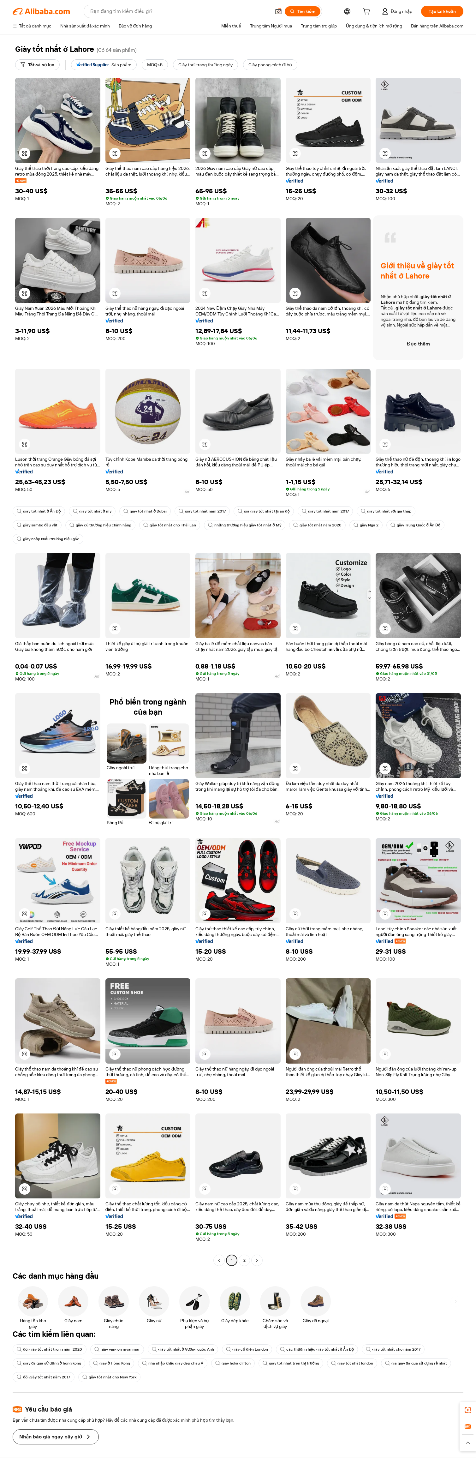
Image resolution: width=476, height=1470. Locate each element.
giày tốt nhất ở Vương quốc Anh (183, 1349)
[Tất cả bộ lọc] (37, 64)
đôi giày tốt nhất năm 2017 (43, 1377)
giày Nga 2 (366, 525)
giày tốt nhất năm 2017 (202, 511)
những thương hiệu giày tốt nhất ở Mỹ (244, 525)
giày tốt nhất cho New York (109, 1377)
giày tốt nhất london (352, 1363)
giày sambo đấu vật (37, 525)
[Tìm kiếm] (302, 11)
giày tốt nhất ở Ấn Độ (39, 511)
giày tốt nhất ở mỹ (92, 511)
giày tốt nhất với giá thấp (386, 511)
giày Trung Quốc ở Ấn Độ (415, 525)
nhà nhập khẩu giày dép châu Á (172, 1363)
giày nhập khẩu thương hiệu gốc (48, 539)
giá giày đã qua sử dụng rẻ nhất (416, 1363)
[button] (278, 11)
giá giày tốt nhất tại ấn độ (264, 511)
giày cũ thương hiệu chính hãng (100, 525)
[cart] (367, 12)
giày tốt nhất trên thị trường (291, 1363)
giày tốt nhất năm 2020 (317, 525)
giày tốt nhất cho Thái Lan (169, 525)
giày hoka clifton (233, 1363)
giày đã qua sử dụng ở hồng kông (49, 1363)
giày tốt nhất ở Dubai (145, 511)
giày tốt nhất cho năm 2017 (393, 1349)
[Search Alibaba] (180, 11)
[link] (468, 1410)
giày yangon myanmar (117, 1349)
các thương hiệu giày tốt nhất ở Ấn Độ (317, 1349)
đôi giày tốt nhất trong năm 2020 (49, 1349)
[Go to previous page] (219, 1260)
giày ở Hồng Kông (111, 1363)
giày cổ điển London (247, 1349)
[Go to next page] (257, 1260)
